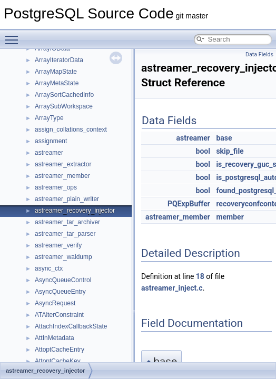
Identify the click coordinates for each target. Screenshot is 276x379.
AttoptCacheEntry (59, 349)
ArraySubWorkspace (64, 106)
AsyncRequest (55, 303)
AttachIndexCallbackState (71, 326)
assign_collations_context (71, 129)
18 (200, 276)
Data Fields (259, 54)
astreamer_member (62, 175)
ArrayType (49, 118)
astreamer (49, 152)
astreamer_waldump (63, 257)
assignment (51, 141)
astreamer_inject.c (172, 288)
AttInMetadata (54, 338)
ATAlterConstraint (59, 314)
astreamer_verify (58, 245)
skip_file (229, 151)
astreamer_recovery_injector (75, 210)
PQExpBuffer (188, 204)
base (224, 138)
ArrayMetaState (56, 83)
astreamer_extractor (63, 164)
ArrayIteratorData (59, 60)
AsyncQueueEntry (60, 291)
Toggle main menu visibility (14, 35)
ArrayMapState (56, 71)
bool (203, 151)
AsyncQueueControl (63, 280)
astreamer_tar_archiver (67, 222)
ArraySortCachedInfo (64, 94)
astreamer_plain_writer (67, 199)
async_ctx (49, 268)
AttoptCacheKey (58, 361)
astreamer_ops (56, 187)
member (229, 217)
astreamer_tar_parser (65, 233)
